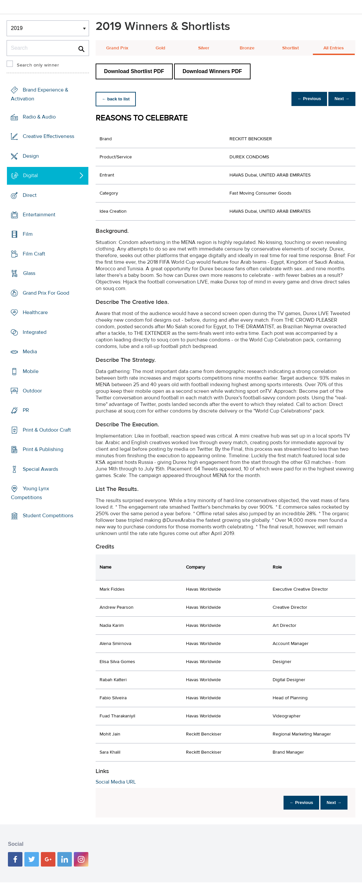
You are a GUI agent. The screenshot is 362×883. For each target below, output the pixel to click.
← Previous (304, 98)
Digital (30, 175)
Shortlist (290, 48)
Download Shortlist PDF (134, 71)
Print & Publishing (43, 449)
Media (30, 351)
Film (28, 234)
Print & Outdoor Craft (47, 430)
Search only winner (38, 65)
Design (31, 155)
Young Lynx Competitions (30, 493)
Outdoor (32, 391)
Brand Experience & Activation (39, 94)
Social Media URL (116, 782)
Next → (340, 98)
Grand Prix (117, 48)
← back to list (118, 98)
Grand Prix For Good (46, 293)
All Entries (333, 48)
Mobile (31, 371)
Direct (30, 195)
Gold (160, 48)
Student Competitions (48, 515)
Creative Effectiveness (48, 136)
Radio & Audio (39, 117)
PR (26, 410)
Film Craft (34, 254)
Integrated (34, 332)
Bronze (247, 48)
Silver (203, 48)
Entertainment (39, 214)
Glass (29, 273)
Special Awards (40, 469)
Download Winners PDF (212, 71)
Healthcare (35, 312)
